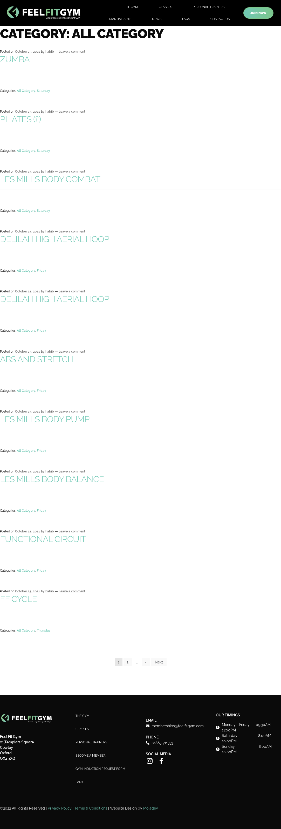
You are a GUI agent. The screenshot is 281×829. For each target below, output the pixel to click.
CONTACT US (220, 19)
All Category (26, 91)
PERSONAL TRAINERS (208, 7)
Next (159, 662)
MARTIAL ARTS (120, 19)
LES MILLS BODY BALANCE (52, 479)
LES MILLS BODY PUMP (45, 419)
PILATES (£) (20, 119)
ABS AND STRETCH (36, 359)
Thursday (44, 630)
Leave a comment (72, 51)
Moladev (150, 808)
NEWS (156, 19)
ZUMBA (15, 59)
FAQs (186, 19)
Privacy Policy (60, 808)
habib (49, 51)
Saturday (43, 91)
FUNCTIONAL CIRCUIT (43, 539)
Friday (41, 270)
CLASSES (165, 7)
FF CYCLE (18, 599)
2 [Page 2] (127, 662)
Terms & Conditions (90, 808)
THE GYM (131, 7)
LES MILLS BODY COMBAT (50, 179)
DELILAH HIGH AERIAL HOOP (54, 239)
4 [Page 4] (146, 662)
